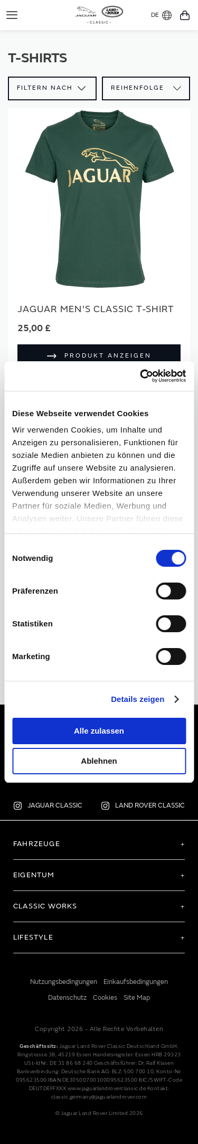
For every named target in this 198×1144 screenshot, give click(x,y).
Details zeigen (137, 699)
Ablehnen (99, 760)
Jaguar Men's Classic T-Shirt (95, 309)
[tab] (99, 844)
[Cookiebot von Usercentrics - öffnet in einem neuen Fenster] (141, 376)
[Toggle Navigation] (11, 15)
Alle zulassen (99, 730)
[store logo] (99, 14)
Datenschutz (67, 997)
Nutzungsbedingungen (63, 982)
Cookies (105, 997)
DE (161, 15)
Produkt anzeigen (108, 356)
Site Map (137, 997)
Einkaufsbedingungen (135, 982)
